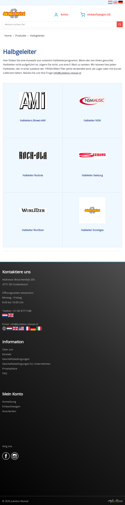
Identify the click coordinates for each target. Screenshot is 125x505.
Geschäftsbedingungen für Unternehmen (26, 363)
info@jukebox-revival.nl (67, 73)
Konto (64, 14)
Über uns (7, 349)
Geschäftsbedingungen (15, 359)
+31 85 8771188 (21, 311)
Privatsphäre (9, 368)
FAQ (4, 373)
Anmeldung (9, 401)
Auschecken (9, 411)
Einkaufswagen (96, 14)
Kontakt (6, 354)
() (95, 14)
